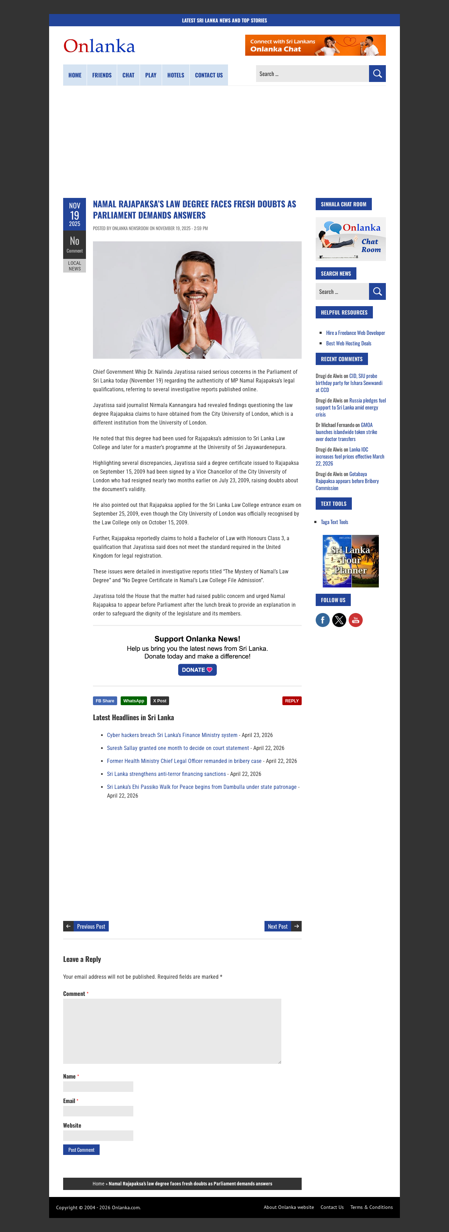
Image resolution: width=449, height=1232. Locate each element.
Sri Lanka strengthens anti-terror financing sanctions (166, 774)
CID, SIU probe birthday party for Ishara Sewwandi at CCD (349, 382)
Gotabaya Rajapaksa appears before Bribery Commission (347, 480)
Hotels (175, 75)
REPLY (292, 700)
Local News (74, 265)
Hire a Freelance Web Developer (355, 332)
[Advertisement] (224, 142)
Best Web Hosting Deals (348, 343)
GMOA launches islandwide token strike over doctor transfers (346, 431)
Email (70, 1100)
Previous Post (91, 926)
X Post (159, 700)
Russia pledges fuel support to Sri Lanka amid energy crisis (351, 407)
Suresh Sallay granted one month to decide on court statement (178, 748)
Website (72, 1125)
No (74, 240)
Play (150, 75)
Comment (75, 250)
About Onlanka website (289, 1207)
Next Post (278, 926)
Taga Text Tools (334, 521)
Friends (102, 75)
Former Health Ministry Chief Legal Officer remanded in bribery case (184, 761)
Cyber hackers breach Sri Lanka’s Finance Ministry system (172, 735)
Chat (128, 75)
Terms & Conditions (371, 1207)
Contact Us (332, 1207)
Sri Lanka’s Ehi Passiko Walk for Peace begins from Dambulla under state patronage (202, 787)
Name (71, 1076)
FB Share (105, 700)
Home (74, 75)
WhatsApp (133, 700)
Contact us (209, 75)
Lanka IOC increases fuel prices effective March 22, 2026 (350, 456)
